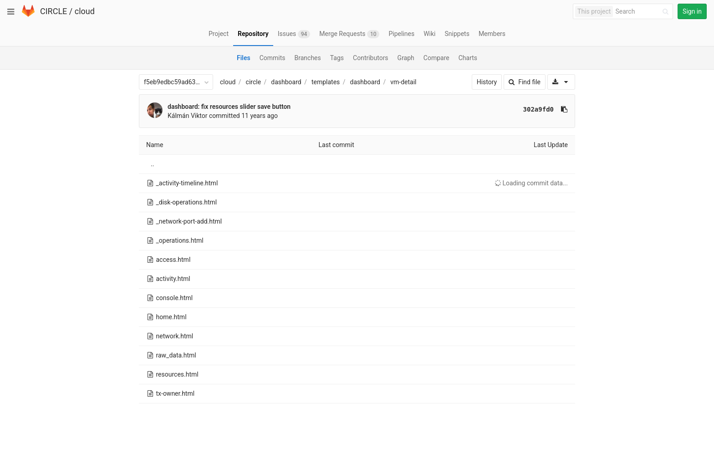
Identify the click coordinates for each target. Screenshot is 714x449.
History (487, 82)
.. (152, 164)
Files (243, 57)
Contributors (370, 57)
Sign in (692, 11)
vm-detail (403, 82)
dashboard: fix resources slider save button (229, 106)
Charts (468, 57)
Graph (406, 57)
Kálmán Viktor (188, 115)
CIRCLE (53, 11)
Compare (436, 57)
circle (253, 82)
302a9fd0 (538, 109)
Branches (308, 57)
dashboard (286, 82)
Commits (273, 57)
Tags (337, 57)
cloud (85, 11)
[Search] (643, 11)
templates (325, 82)
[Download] (561, 82)
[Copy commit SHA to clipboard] (564, 109)
